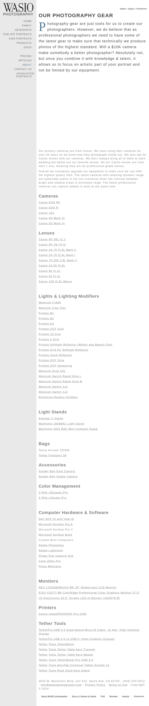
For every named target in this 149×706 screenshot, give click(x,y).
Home (28, 21)
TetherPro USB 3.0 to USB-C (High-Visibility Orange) (77, 639)
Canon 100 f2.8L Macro (55, 281)
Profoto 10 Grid (50, 334)
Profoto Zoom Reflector (55, 355)
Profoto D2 (46, 323)
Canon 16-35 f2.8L (52, 265)
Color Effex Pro (50, 561)
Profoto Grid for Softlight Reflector (63, 349)
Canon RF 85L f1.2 (52, 239)
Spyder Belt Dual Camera (57, 471)
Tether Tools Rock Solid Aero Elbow (64, 670)
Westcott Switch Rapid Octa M (60, 381)
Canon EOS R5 (49, 202)
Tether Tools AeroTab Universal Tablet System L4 (74, 665)
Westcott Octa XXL (52, 371)
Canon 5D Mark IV (52, 218)
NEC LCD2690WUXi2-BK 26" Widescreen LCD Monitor (78, 587)
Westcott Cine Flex (52, 308)
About (27, 64)
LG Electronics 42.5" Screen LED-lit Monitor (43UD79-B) (79, 598)
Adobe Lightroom (51, 550)
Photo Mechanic (50, 566)
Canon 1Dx (46, 213)
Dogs (28, 47)
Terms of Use (118, 684)
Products (24, 43)
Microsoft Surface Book (55, 534)
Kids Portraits (20, 38)
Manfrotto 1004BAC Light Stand (61, 423)
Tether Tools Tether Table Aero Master (66, 654)
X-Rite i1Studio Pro (52, 497)
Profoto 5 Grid (49, 339)
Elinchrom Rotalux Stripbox (58, 397)
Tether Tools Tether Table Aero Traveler (67, 649)
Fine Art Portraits (17, 34)
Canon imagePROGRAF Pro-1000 (63, 614)
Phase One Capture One (56, 555)
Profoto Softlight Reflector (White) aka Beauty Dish (75, 344)
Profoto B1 (46, 313)
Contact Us (23, 69)
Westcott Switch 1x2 (53, 392)
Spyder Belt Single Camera (58, 476)
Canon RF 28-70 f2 (52, 244)
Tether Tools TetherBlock (56, 644)
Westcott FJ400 (50, 302)
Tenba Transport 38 (52, 455)
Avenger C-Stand (51, 418)
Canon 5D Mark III (52, 223)
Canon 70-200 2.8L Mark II (58, 260)
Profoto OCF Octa (51, 360)
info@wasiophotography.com (61, 684)
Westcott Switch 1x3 (53, 386)
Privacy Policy (95, 684)
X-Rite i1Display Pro (53, 492)
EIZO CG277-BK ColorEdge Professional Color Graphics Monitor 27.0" (89, 592)
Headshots (23, 30)
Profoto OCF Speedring (55, 365)
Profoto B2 (46, 318)
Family (27, 25)
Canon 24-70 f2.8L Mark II (57, 249)
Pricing (26, 56)
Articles (25, 60)
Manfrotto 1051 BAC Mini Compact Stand (68, 429)
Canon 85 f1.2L (50, 271)
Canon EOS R (48, 207)
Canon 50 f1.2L (50, 276)
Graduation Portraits (25, 75)
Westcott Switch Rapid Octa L (60, 376)
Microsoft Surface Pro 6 (56, 524)
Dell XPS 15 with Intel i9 (56, 519)
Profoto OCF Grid (51, 329)
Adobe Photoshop (51, 545)
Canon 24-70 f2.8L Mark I (57, 255)
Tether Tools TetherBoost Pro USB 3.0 (66, 660)
